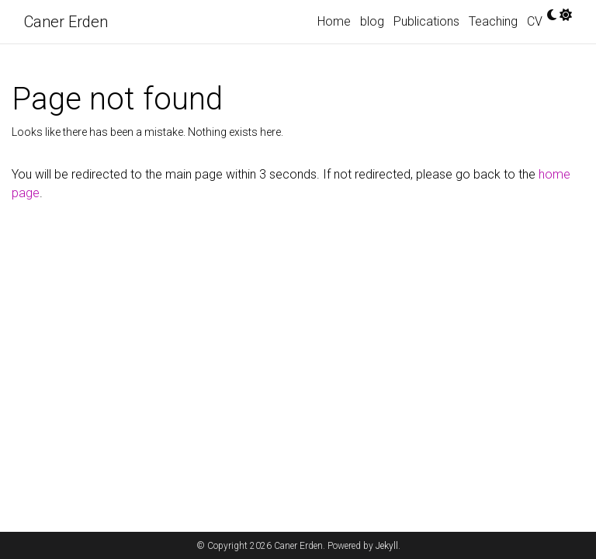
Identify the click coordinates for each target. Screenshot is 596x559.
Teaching (493, 21)
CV (534, 21)
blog (372, 21)
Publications (426, 21)
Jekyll (387, 545)
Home (334, 21)
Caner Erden (66, 21)
